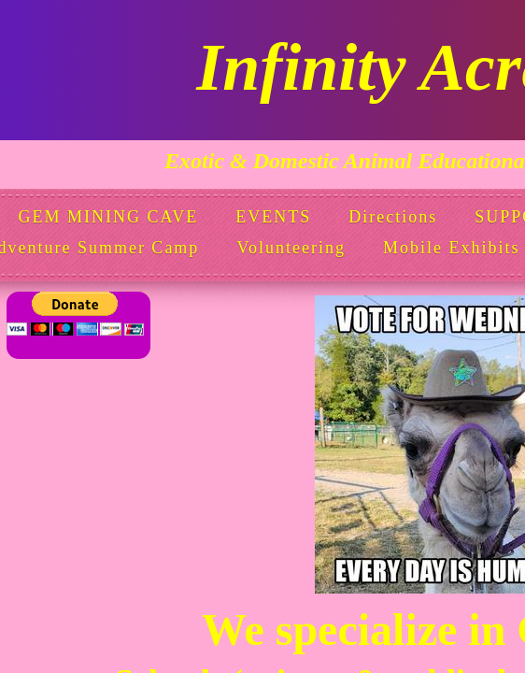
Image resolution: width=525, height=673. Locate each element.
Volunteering (291, 247)
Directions (392, 217)
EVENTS (273, 217)
